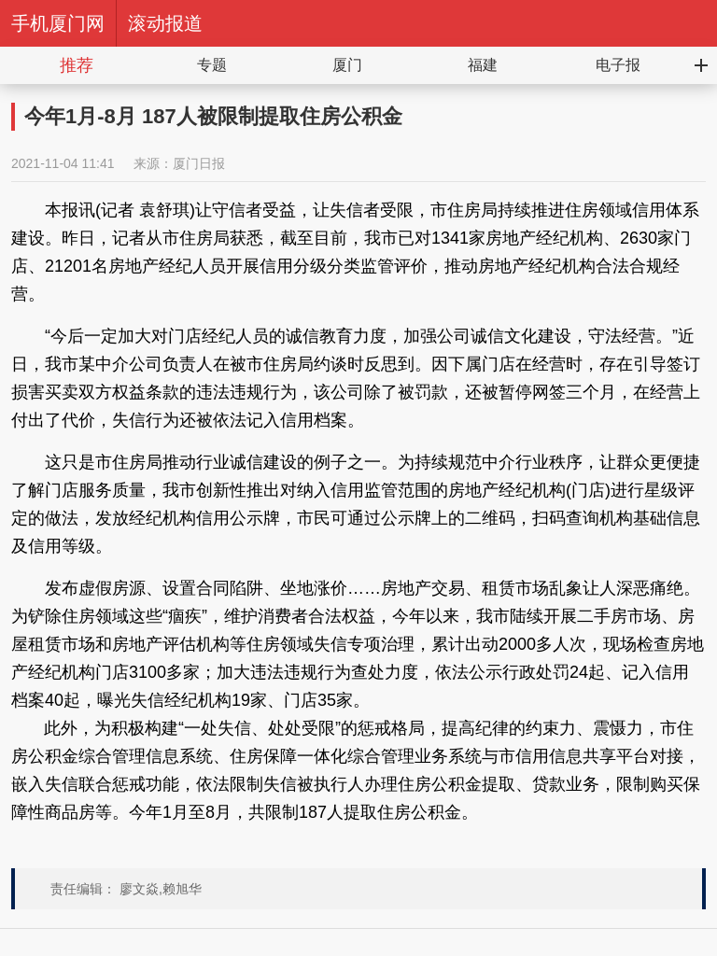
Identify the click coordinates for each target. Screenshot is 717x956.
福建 (483, 65)
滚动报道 (165, 23)
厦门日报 (199, 163)
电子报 (618, 65)
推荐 (76, 65)
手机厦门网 (58, 23)
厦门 (347, 65)
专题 (212, 65)
